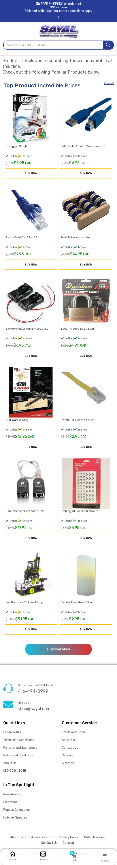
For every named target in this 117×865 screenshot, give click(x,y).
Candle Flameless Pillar (76, 603)
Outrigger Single (16, 147)
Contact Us (70, 748)
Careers (67, 755)
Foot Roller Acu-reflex (75, 238)
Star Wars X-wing (16, 421)
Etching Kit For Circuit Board (79, 512)
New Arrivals (12, 794)
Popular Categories (16, 810)
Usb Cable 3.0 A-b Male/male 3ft (82, 147)
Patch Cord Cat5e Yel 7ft (77, 421)
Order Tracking (94, 837)
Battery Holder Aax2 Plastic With (27, 329)
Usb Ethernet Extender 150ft (24, 512)
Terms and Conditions (18, 740)
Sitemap (68, 763)
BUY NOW (31, 174)
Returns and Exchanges (20, 748)
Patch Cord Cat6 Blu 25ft (22, 238)
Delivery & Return (40, 837)
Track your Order (73, 732)
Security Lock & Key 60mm (78, 329)
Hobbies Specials (15, 817)
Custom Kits (12, 732)
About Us (9, 763)
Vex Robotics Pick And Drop (23, 603)
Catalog (68, 843)
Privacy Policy (69, 837)
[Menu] (105, 854)
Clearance (10, 802)
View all (109, 83)
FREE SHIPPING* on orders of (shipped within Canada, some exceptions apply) (58, 11)
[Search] (108, 45)
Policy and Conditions (18, 755)
